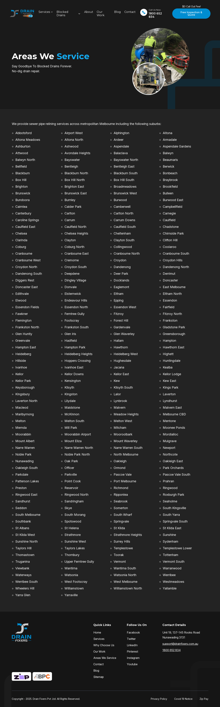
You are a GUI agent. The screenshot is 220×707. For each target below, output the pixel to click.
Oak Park (71, 461)
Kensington (72, 381)
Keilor (19, 374)
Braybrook (170, 180)
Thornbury (71, 555)
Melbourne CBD (174, 414)
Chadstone (171, 227)
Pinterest (132, 651)
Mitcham (120, 427)
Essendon (170, 300)
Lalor (117, 394)
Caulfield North (75, 227)
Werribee (169, 575)
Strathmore (72, 535)
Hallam (119, 340)
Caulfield (169, 220)
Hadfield (70, 340)
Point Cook (72, 481)
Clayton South (124, 240)
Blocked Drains (62, 13)
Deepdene (71, 273)
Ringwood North (76, 494)
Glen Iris (70, 334)
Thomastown (24, 555)
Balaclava (121, 153)
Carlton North (123, 213)
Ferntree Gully (74, 314)
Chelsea (21, 233)
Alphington (121, 133)
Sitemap (98, 677)
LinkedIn (132, 645)
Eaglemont (121, 287)
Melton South (74, 421)
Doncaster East (26, 287)
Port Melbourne (125, 481)
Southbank (23, 521)
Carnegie (169, 213)
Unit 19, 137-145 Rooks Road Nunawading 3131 (181, 635)
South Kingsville (174, 508)
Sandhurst (22, 501)
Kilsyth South (123, 387)
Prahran (168, 481)
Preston (21, 488)
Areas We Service (104, 658)
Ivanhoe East (73, 367)
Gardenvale (122, 327)
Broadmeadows (125, 186)
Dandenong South (28, 273)
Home (97, 632)
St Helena (71, 528)
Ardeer (118, 140)
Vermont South (173, 561)
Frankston (170, 320)
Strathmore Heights (128, 535)
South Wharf (123, 515)
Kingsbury (22, 394)
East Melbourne (174, 287)
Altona (167, 133)
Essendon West (125, 307)
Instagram (133, 658)
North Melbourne (126, 454)
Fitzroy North (172, 314)
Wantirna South (125, 568)
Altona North (73, 140)
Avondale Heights (77, 153)
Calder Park (73, 206)
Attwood (21, 153)
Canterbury (23, 213)
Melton (20, 421)
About (88, 12)
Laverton (169, 394)
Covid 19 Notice (183, 698)
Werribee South (26, 581)
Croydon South (75, 267)
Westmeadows (173, 581)
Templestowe (123, 548)
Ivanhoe (21, 367)
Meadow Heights (126, 414)
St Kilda (119, 528)
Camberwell (122, 206)
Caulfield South (125, 227)
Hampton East (25, 347)
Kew (117, 381)
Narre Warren (25, 448)
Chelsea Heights (76, 233)
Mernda (21, 427)
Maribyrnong (24, 414)
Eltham (118, 294)
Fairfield (168, 307)
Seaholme (170, 501)
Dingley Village (75, 280)
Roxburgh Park (173, 494)
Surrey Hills (122, 541)
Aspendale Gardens (177, 146)
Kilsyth (69, 387)
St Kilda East (172, 528)
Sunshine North (26, 541)
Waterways (23, 575)
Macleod (21, 407)
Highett (168, 354)
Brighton (21, 186)
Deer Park (121, 273)
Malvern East (172, 407)
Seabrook (121, 501)
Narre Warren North (78, 448)
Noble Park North (77, 454)
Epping (118, 300)
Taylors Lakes (74, 548)
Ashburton (22, 146)
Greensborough (174, 334)
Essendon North (76, 307)
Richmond (121, 488)
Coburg (20, 247)
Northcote (170, 454)
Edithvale (22, 294)
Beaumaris (170, 160)
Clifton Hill (170, 240)
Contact (130, 12)
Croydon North (26, 267)
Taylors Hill (23, 548)
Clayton (70, 240)
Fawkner (21, 314)
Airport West (73, 133)
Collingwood (123, 247)
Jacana (119, 367)
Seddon (21, 508)
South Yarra (171, 515)
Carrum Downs (124, 220)
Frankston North (27, 327)
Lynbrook (120, 401)
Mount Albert (24, 441)
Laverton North (26, 401)
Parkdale (21, 474)
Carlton (69, 213)
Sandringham (74, 501)
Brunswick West (125, 193)
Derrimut (169, 273)
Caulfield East (25, 227)
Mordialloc (170, 434)
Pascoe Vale (123, 474)
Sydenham (170, 541)
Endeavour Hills (75, 300)
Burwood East (173, 200)
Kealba (167, 367)
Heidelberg (23, 354)
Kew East (169, 381)
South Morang (74, 515)
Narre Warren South (128, 448)
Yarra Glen (22, 595)
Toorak (119, 555)
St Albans (22, 528)
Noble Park (23, 454)
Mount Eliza (73, 441)
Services (44, 12)
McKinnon (71, 414)
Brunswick (22, 193)
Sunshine (169, 535)
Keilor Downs (74, 374)
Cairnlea (21, 206)
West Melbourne (125, 581)
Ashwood (71, 146)
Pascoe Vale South (176, 474)
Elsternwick (72, 294)
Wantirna (70, 568)
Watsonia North (125, 575)
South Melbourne (27, 515)
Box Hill (20, 180)
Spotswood (72, 521)
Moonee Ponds (174, 427)
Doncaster (170, 280)
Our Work (100, 13)
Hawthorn (121, 347)
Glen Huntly (23, 334)
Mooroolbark (123, 434)
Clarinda (21, 240)
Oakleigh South (26, 468)
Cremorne (71, 260)
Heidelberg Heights (78, 354)
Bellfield (21, 166)
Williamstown (74, 588)
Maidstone (72, 407)
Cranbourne (23, 253)
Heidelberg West (126, 354)
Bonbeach (170, 173)
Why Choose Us (103, 645)
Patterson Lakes (27, 481)
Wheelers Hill (24, 588)
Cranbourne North (127, 253)
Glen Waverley (124, 334)
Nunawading (24, 461)
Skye (68, 508)
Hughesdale (122, 360)
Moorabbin (23, 434)
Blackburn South (126, 173)
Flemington (23, 320)
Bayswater (72, 160)
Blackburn (22, 173)
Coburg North (74, 247)
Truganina (22, 561)
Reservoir (71, 488)
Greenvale (22, 340)
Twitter (131, 639)
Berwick (168, 166)
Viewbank (22, 568)
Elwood (20, 300)
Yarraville (71, 595)
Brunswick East (75, 193)
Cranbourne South (176, 253)
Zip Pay (204, 698)
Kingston (70, 394)
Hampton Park (74, 347)
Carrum (69, 220)
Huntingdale (171, 360)
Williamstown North (128, 588)
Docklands (121, 280)
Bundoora (22, 200)
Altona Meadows (27, 140)
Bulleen (168, 193)
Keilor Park (23, 381)
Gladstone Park (174, 327)
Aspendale (121, 146)
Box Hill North (74, 180)
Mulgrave (169, 441)
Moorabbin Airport (77, 434)
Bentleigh (71, 166)
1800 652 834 (171, 650)
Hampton (169, 340)
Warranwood (172, 568)
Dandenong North (176, 267)
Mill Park (70, 427)
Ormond (119, 468)
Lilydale (70, 401)
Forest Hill (121, 320)
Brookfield (170, 186)
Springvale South (175, 521)
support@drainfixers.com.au (180, 643)
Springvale (121, 521)
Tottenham (170, 555)
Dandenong (122, 267)
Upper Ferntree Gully (79, 561)
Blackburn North (76, 173)
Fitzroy (119, 314)
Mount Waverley (126, 441)
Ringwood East (26, 494)
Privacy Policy (159, 698)
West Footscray (75, 581)
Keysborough (25, 387)
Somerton (121, 508)
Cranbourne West (28, 260)
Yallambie (169, 588)
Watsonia (71, 575)
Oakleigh (120, 461)
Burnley (69, 200)
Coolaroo (169, 247)
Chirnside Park (173, 233)
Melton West (123, 421)
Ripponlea (121, 494)
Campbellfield (172, 206)
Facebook (133, 632)
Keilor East (121, 374)
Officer (69, 468)
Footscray (71, 320)
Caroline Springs (27, 220)
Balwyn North (25, 160)
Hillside (20, 360)
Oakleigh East (173, 461)
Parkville (70, 474)
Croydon (120, 260)
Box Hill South (124, 180)
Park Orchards (173, 468)
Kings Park (170, 387)
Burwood (120, 200)
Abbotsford (23, 133)
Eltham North (172, 294)
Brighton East (74, 186)
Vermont (120, 561)
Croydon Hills (172, 260)
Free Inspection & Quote (191, 13)
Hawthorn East (173, 347)
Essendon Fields (27, 307)
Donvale (70, 287)
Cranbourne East (76, 253)
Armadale (170, 140)
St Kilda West (25, 535)
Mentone (169, 421)
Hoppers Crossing (77, 360)
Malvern (119, 407)
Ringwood (170, 488)
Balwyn (168, 153)
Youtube (132, 664)
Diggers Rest (24, 280)
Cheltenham (122, 233)
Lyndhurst (170, 401)
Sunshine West (75, 541)
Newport (169, 448)
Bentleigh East (124, 166)
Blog (117, 12)
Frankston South (76, 327)
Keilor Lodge (172, 374)
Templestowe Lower (177, 548)
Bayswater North (126, 160)
